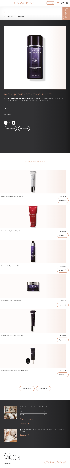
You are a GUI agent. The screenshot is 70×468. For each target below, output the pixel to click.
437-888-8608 (27, 420)
